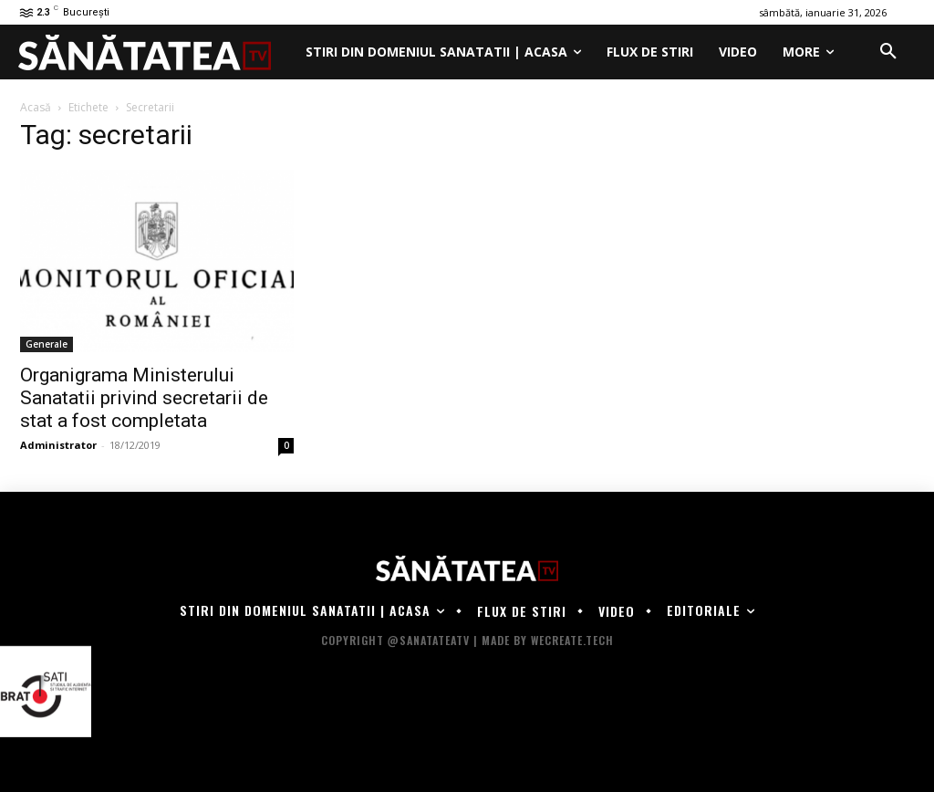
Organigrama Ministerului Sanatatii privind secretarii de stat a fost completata (144, 398)
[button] (888, 52)
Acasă (35, 107)
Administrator (58, 445)
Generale (46, 344)
